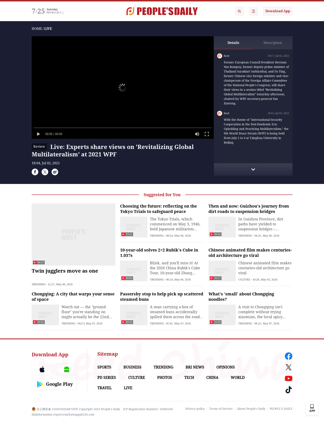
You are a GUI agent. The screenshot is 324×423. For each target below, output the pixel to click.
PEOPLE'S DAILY (281, 408)
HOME (37, 29)
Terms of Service (221, 408)
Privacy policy (195, 408)
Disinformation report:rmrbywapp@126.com (63, 414)
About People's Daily (251, 408)
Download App (277, 11)
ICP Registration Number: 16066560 (148, 409)
